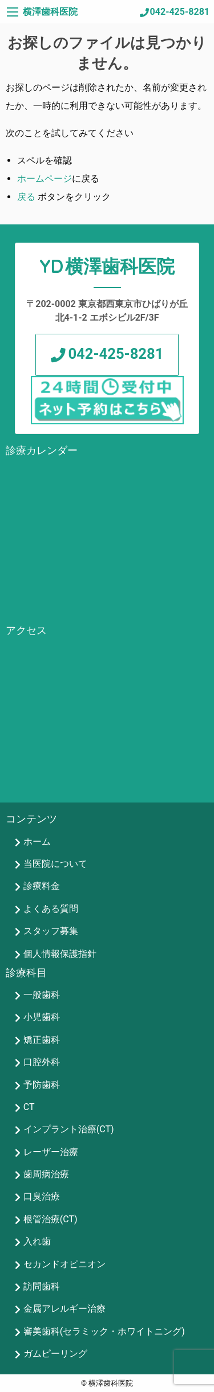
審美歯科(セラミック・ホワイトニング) (104, 1331)
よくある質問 (50, 908)
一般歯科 (41, 994)
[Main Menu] (12, 12)
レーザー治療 (50, 1152)
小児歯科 (41, 1017)
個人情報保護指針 (59, 953)
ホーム (37, 841)
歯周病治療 (46, 1174)
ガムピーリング (55, 1353)
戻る (26, 196)
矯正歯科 (41, 1039)
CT (29, 1107)
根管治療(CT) (50, 1219)
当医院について (55, 863)
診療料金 (41, 886)
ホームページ (44, 178)
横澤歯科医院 (50, 11)
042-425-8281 (179, 11)
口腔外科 (41, 1062)
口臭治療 (41, 1196)
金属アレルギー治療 (64, 1308)
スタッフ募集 (50, 931)
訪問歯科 (41, 1286)
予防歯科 (41, 1084)
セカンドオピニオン (64, 1264)
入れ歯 (37, 1241)
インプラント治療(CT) (68, 1129)
